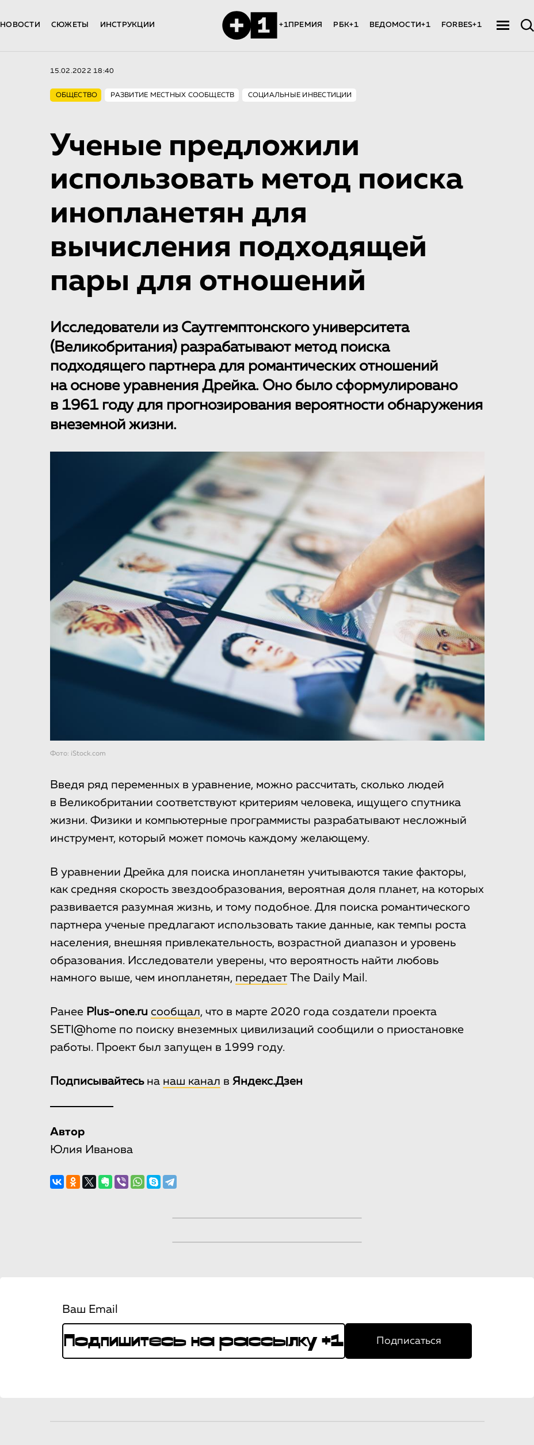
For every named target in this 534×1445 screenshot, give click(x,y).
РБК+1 (345, 25)
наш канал (191, 1081)
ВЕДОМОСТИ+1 (399, 25)
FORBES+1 (461, 25)
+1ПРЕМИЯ (300, 25)
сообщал (175, 1012)
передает (261, 978)
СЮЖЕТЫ (70, 25)
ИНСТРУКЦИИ (127, 25)
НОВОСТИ (20, 25)
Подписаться (408, 1341)
